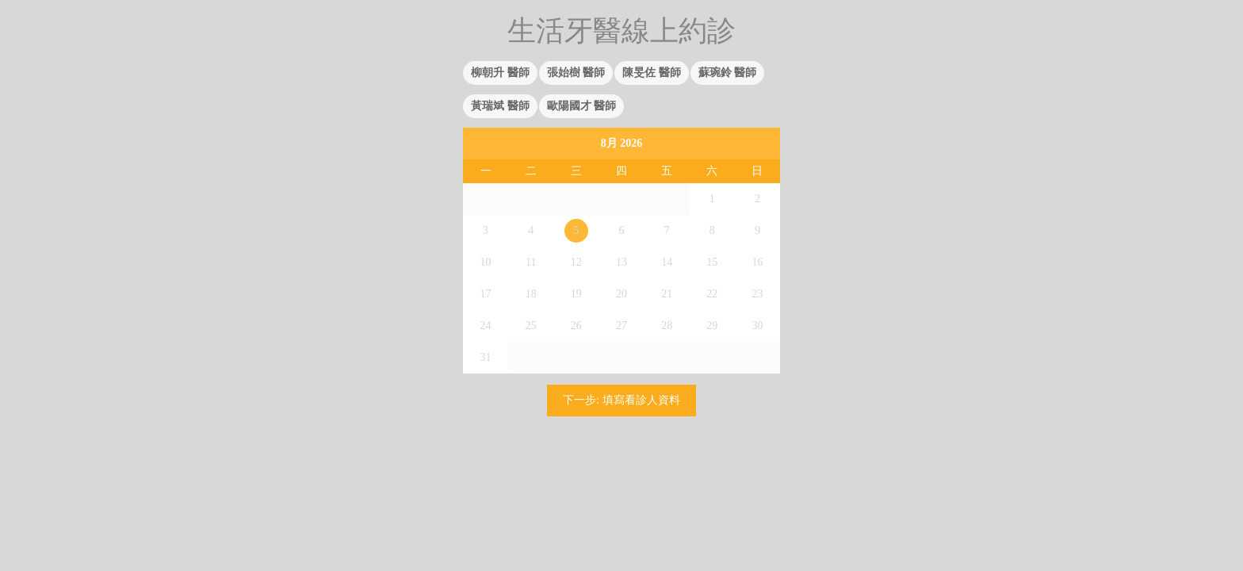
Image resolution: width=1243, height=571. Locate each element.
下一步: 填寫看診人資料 (621, 400)
